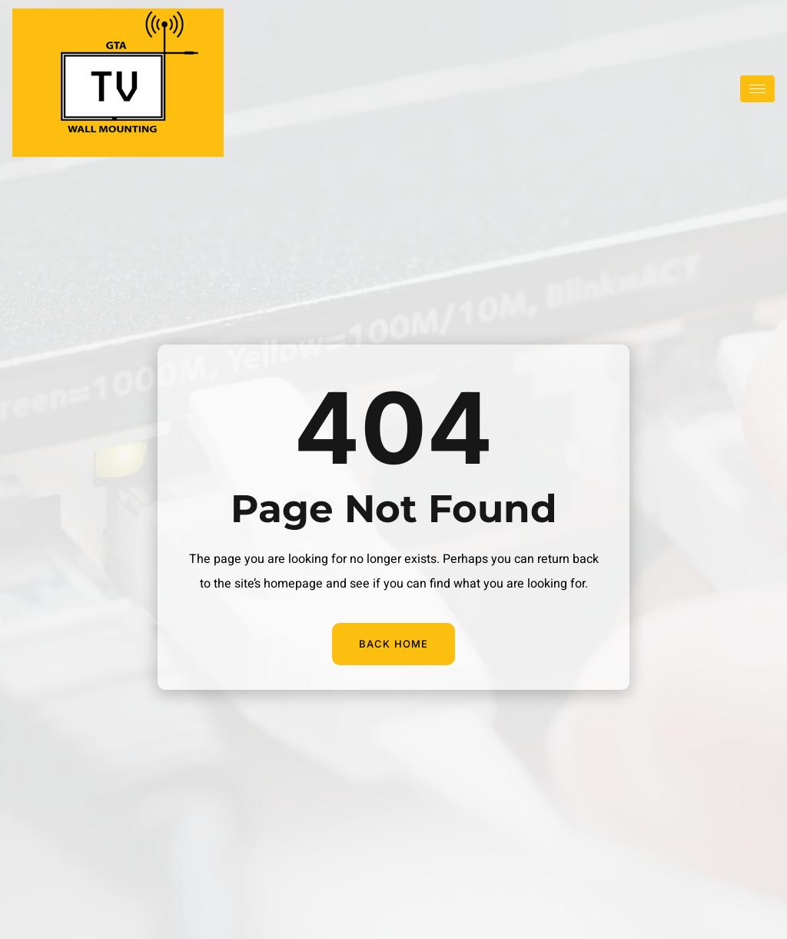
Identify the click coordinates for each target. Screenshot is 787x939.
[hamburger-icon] (757, 88)
